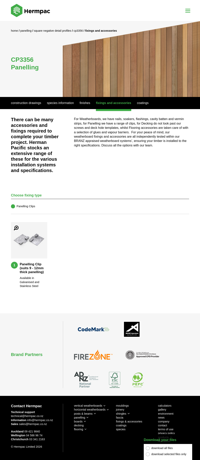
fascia (119, 417)
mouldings (122, 405)
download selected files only (168, 454)
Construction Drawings (26, 103)
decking (79, 425)
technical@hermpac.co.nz (27, 416)
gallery (162, 409)
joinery (120, 409)
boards (78, 421)
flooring (78, 429)
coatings (121, 425)
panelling (79, 417)
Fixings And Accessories (113, 103)
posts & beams (83, 413)
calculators (164, 405)
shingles (121, 413)
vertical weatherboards (88, 405)
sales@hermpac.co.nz (33, 424)
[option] (100, 59)
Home (15, 30)
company (163, 421)
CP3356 (79, 30)
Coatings (143, 103)
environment (165, 413)
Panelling (26, 30)
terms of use (165, 429)
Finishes (85, 103)
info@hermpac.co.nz (40, 420)
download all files (162, 448)
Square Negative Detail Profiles (53, 30)
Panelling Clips (26, 206)
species (121, 429)
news (161, 417)
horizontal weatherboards (90, 409)
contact (162, 425)
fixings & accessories (129, 421)
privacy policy (166, 433)
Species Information (60, 103)
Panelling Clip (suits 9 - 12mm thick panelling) (32, 268)
